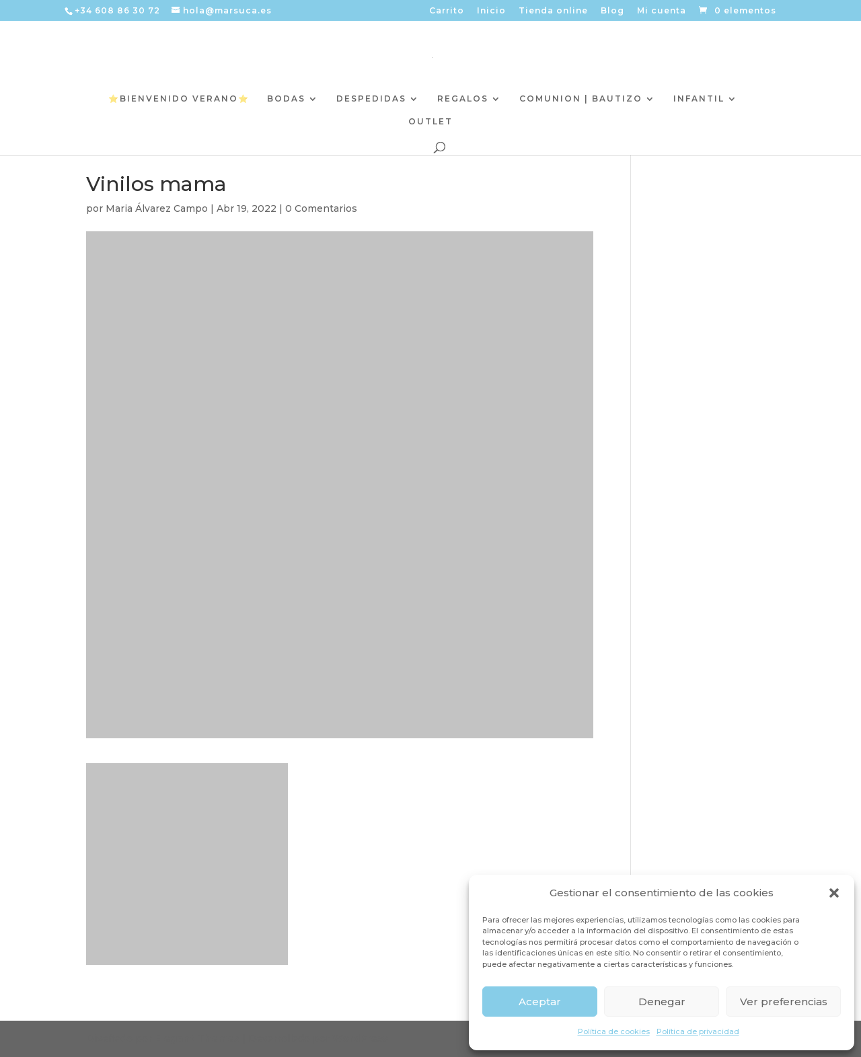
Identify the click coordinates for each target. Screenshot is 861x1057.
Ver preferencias (783, 1001)
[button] (834, 893)
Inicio (491, 11)
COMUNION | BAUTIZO (580, 99)
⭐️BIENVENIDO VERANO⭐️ (179, 99)
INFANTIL (698, 99)
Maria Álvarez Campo (157, 208)
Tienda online (553, 11)
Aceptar (540, 1001)
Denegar (661, 1001)
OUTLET (430, 121)
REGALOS (462, 99)
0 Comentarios (321, 208)
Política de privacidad (698, 1031)
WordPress (360, 1038)
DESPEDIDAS (371, 99)
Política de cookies (614, 1031)
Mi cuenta (661, 11)
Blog (612, 11)
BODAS (286, 99)
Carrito (446, 11)
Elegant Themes (197, 1038)
